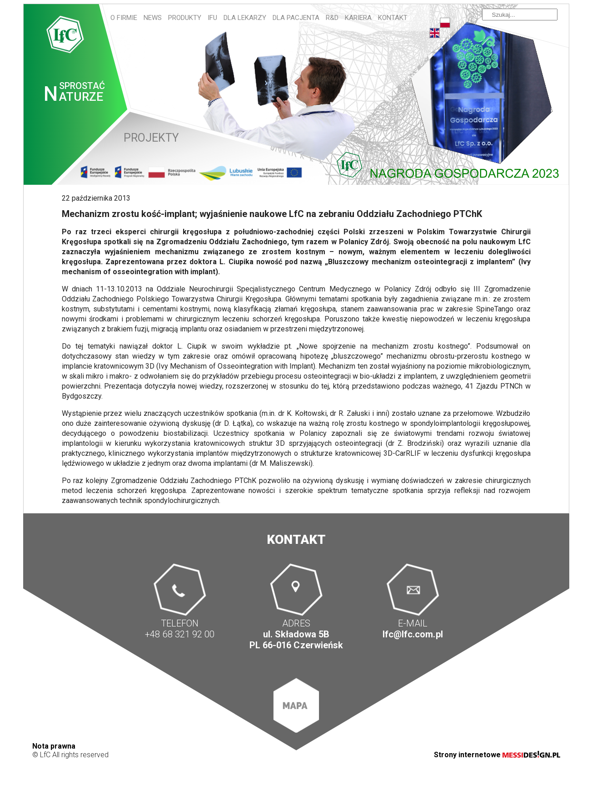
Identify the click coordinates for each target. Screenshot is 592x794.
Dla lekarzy (245, 18)
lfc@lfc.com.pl (413, 634)
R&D (332, 18)
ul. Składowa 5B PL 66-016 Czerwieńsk (296, 640)
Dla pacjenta (296, 18)
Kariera (358, 18)
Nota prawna (53, 746)
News (153, 18)
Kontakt (393, 18)
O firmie (123, 18)
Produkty (184, 18)
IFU (212, 18)
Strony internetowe (497, 754)
